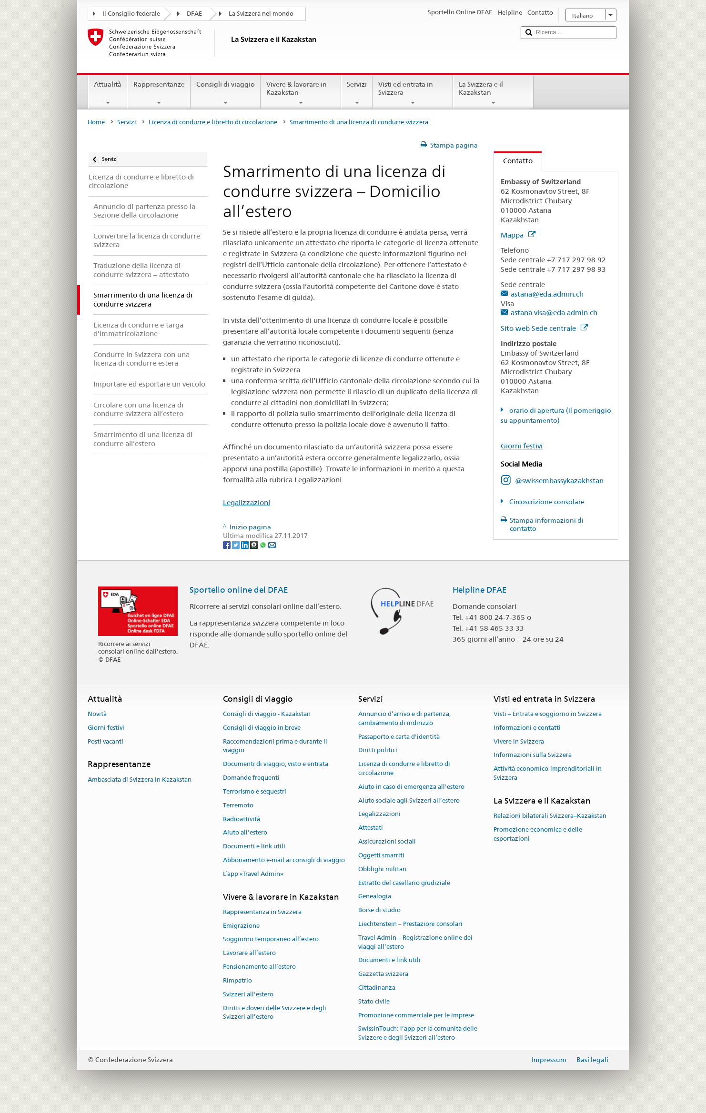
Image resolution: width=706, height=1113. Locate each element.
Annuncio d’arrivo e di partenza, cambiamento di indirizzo (404, 718)
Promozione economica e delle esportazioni (538, 834)
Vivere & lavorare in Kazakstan (301, 93)
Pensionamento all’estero (259, 966)
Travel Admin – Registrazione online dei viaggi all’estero (415, 942)
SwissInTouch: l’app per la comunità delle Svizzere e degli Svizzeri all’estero (417, 1033)
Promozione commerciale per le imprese (416, 1015)
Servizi (357, 93)
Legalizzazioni (246, 502)
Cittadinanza (376, 987)
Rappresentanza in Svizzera (262, 911)
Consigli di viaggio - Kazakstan (267, 713)
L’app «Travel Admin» (253, 873)
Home (96, 122)
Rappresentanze (159, 93)
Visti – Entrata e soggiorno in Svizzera (548, 713)
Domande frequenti (251, 777)
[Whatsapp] (263, 544)
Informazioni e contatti (527, 727)
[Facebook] (227, 544)
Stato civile (374, 1001)
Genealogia (374, 896)
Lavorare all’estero (249, 953)
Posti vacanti (105, 741)
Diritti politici (377, 750)
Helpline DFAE (480, 590)
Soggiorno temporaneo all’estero (271, 939)
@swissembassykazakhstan (559, 480)
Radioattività (241, 819)
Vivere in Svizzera (519, 741)
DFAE (194, 13)
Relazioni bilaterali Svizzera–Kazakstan (550, 815)
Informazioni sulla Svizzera (533, 755)
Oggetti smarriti (381, 855)
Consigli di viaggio (225, 93)
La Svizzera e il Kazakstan (493, 93)
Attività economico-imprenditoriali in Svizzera (548, 773)
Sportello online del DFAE (239, 590)
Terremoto (238, 805)
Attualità (108, 93)
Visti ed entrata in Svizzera (413, 93)
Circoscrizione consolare (546, 502)
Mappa (518, 234)
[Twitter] (236, 544)
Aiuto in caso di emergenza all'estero (411, 786)
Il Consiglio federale (131, 13)
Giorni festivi (522, 445)
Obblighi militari (382, 869)
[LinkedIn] (245, 544)
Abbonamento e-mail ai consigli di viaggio (284, 860)
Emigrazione (241, 925)
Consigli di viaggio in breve (262, 727)
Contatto (513, 160)
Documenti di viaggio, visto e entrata (275, 764)
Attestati (370, 828)
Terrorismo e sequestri (254, 791)
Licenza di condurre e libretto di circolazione (213, 122)
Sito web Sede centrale (544, 328)
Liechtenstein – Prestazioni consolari (410, 923)
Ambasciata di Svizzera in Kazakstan (140, 779)
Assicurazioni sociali (387, 841)
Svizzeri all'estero (248, 994)
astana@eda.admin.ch (547, 293)
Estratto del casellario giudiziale (404, 882)
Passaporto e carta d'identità (399, 736)
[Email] (272, 544)
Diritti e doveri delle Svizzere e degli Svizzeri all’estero (274, 1012)
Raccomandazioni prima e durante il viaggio (275, 746)
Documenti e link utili (254, 846)
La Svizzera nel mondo (261, 13)
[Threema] (254, 544)
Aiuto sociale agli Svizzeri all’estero (409, 800)
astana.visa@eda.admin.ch (554, 312)
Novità (97, 713)
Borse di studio (379, 910)
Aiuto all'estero (245, 832)
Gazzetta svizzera (383, 973)
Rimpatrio (237, 980)
